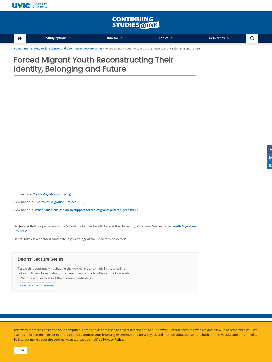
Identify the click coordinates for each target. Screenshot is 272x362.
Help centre (217, 38)
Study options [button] (56, 38)
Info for (112, 38)
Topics (163, 38)
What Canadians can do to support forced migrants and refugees (82, 210)
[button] (252, 38)
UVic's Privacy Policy (108, 339)
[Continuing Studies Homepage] (20, 38)
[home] (136, 22)
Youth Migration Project (50, 194)
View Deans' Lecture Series (37, 285)
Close (20, 350)
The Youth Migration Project (55, 202)
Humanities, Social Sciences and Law (48, 48)
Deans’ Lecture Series (88, 48)
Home (17, 48)
